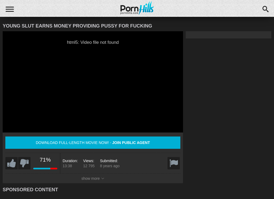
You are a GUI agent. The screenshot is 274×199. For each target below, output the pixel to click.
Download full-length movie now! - (93, 143)
